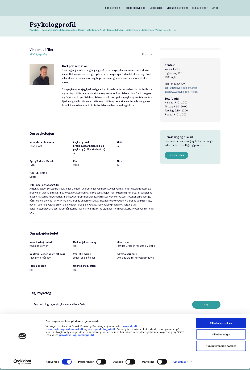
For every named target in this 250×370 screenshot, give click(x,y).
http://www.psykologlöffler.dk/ (181, 91)
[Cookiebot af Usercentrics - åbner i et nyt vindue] (22, 363)
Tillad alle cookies (221, 324)
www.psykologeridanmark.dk (64, 330)
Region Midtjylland (87, 30)
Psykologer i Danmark (40, 30)
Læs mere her (176, 155)
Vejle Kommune (147, 30)
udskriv (148, 54)
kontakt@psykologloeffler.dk (181, 87)
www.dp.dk (130, 327)
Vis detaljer (180, 363)
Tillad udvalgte (221, 335)
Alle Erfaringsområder (66, 30)
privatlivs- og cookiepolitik (76, 336)
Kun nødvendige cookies (221, 347)
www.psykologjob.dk (102, 330)
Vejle (157, 30)
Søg (53, 30)
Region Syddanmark (106, 30)
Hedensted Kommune (128, 30)
